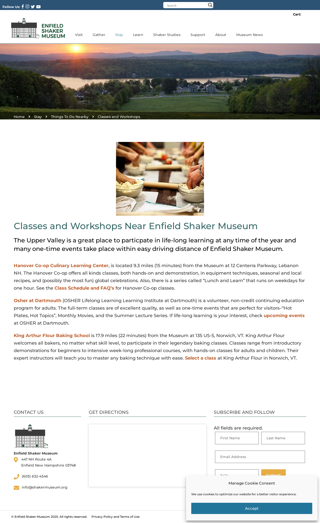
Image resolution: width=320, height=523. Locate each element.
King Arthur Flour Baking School (52, 335)
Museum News (249, 34)
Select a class (200, 358)
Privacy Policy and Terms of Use (116, 517)
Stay (119, 34)
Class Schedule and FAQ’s (84, 288)
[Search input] (186, 5)
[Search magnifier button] (210, 5)
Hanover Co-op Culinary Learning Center (61, 265)
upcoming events (284, 315)
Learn (138, 34)
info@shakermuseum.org (45, 487)
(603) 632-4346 (35, 476)
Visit (79, 34)
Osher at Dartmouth (37, 300)
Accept (251, 508)
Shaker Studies (166, 34)
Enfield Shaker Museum (32, 517)
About (220, 34)
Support (197, 34)
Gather (99, 34)
